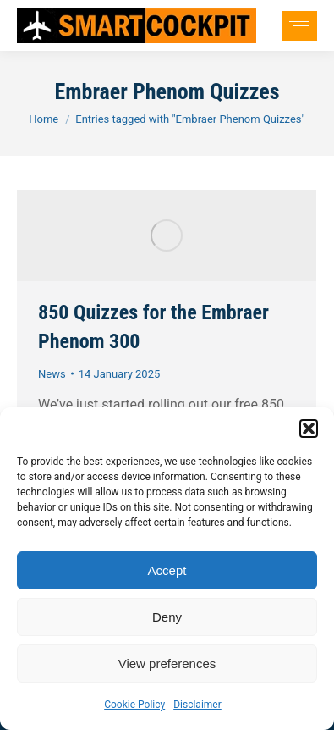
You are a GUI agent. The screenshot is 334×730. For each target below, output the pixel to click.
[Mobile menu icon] (299, 26)
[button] (308, 428)
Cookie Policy (134, 705)
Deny (167, 617)
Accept (167, 570)
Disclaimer (197, 705)
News (52, 374)
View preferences (167, 663)
